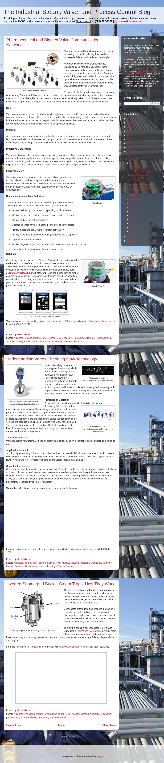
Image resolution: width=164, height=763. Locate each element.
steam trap (42, 717)
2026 (129, 119)
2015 (129, 241)
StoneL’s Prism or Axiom (51, 260)
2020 (129, 143)
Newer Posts (13, 725)
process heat (12, 717)
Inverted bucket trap (55, 714)
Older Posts (109, 725)
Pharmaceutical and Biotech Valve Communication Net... (140, 169)
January (133, 231)
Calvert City (140, 74)
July (131, 207)
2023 (129, 131)
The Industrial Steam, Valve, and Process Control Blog (77, 12)
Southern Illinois (14, 341)
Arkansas (18, 338)
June (132, 211)
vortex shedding (47, 566)
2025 (129, 123)
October (133, 195)
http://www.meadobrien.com (73, 646)
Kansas (51, 338)
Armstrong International (89, 631)
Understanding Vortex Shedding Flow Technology (51, 359)
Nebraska (78, 338)
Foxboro (13, 401)
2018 (129, 151)
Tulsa (126, 74)
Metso (60, 338)
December (134, 159)
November (134, 163)
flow (34, 562)
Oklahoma (89, 338)
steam (35, 566)
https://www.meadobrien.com (97, 321)
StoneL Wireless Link (20, 273)
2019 (129, 147)
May (132, 215)
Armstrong (36, 646)
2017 (129, 155)
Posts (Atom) (68, 736)
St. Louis (155, 71)
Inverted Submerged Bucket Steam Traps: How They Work (60, 583)
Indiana (37, 338)
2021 (129, 139)
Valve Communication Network (47, 341)
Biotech (28, 338)
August (133, 203)
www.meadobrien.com (128, 21)
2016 (129, 236)
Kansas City (143, 71)
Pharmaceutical (103, 338)
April (132, 219)
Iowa (44, 338)
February (134, 227)
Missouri (68, 338)
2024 (129, 127)
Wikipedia (108, 381)
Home (61, 725)
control (28, 562)
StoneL (26, 341)
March (132, 223)
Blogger (100, 756)
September (135, 199)
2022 (129, 135)
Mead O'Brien (65, 321)
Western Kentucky (73, 341)
